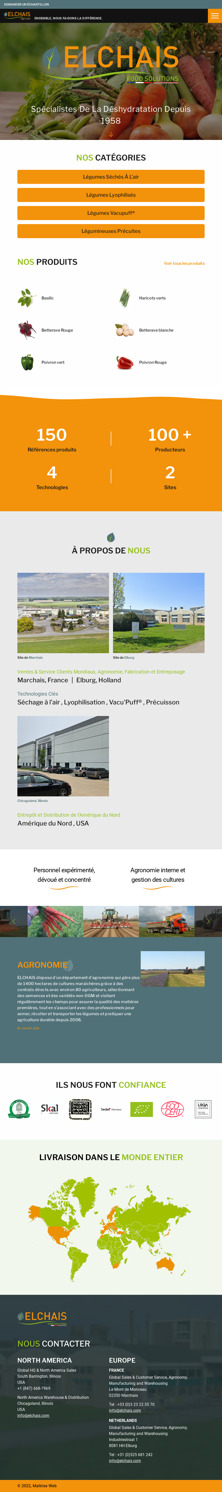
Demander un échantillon (26, 4)
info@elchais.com (33, 1415)
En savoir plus (28, 1028)
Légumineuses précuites (111, 231)
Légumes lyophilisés (111, 195)
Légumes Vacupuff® (111, 213)
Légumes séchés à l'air (111, 177)
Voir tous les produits (184, 263)
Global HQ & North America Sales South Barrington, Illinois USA (46, 1376)
